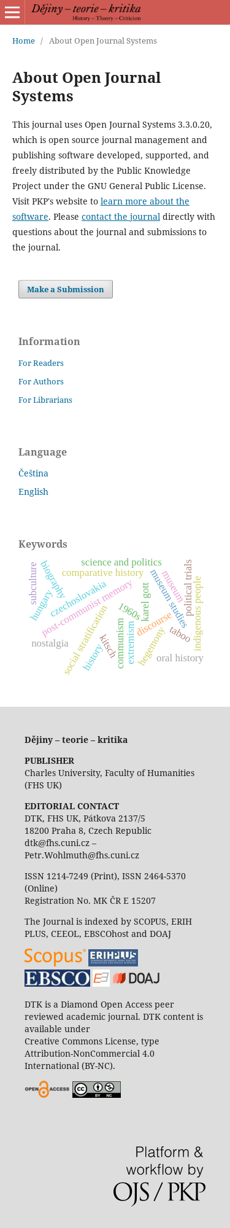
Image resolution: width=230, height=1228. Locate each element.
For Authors (41, 381)
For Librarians (45, 399)
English (33, 491)
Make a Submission (65, 289)
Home (23, 40)
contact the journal (121, 216)
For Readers (41, 362)
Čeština (33, 473)
